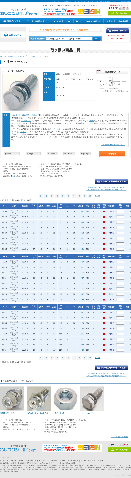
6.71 (82, 238)
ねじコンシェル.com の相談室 (69, 460)
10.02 (82, 339)
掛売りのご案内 (79, 5)
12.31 (82, 334)
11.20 (82, 323)
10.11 (82, 318)
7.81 (82, 289)
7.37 (82, 262)
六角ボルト (15, 115)
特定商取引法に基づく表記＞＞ (99, 187)
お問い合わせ (44, 463)
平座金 (34, 115)
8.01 (82, 249)
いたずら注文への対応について (71, 463)
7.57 (82, 283)
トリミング (26, 121)
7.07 (82, 244)
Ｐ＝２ (89, 129)
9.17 (82, 312)
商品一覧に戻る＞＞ (119, 187)
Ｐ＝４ (23, 132)
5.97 (82, 211)
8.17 (82, 294)
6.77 (82, 267)
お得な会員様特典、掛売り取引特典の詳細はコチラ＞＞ (106, 190)
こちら (16, 176)
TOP (1, 56)
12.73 (82, 328)
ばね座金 (26, 115)
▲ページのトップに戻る (119, 437)
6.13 (82, 222)
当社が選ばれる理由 (17, 460)
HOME (45, 5)
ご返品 (28, 429)
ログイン (34, 463)
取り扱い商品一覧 (10, 56)
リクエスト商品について (88, 460)
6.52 (82, 228)
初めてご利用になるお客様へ (60, 5)
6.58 (82, 233)
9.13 (82, 345)
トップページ (4, 460)
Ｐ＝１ (56, 129)
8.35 (82, 299)
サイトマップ (92, 5)
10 (90, 196)
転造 (92, 121)
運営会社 (100, 460)
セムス (16, 134)
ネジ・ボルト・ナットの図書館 (48, 460)
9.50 (82, 350)
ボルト (20, 56)
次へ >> (97, 196)
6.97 (82, 273)
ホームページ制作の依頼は (123, 475)
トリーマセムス (30, 56)
